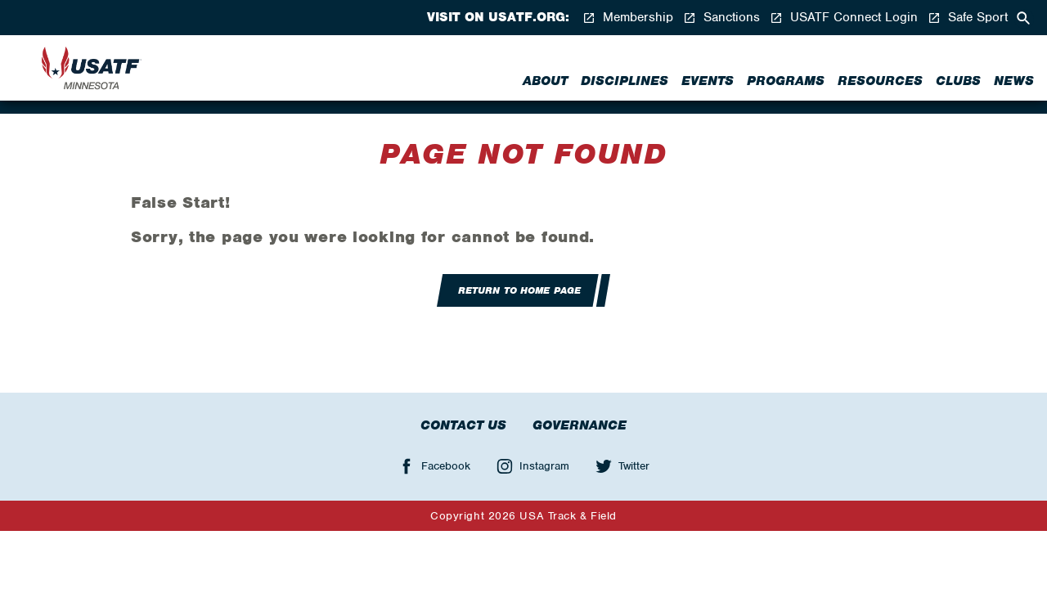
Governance (579, 425)
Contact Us (463, 425)
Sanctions (721, 18)
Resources (880, 81)
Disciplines (624, 81)
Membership (627, 18)
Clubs (958, 81)
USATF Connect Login (844, 18)
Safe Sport (968, 18)
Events (707, 81)
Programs (786, 81)
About (545, 81)
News (1014, 81)
